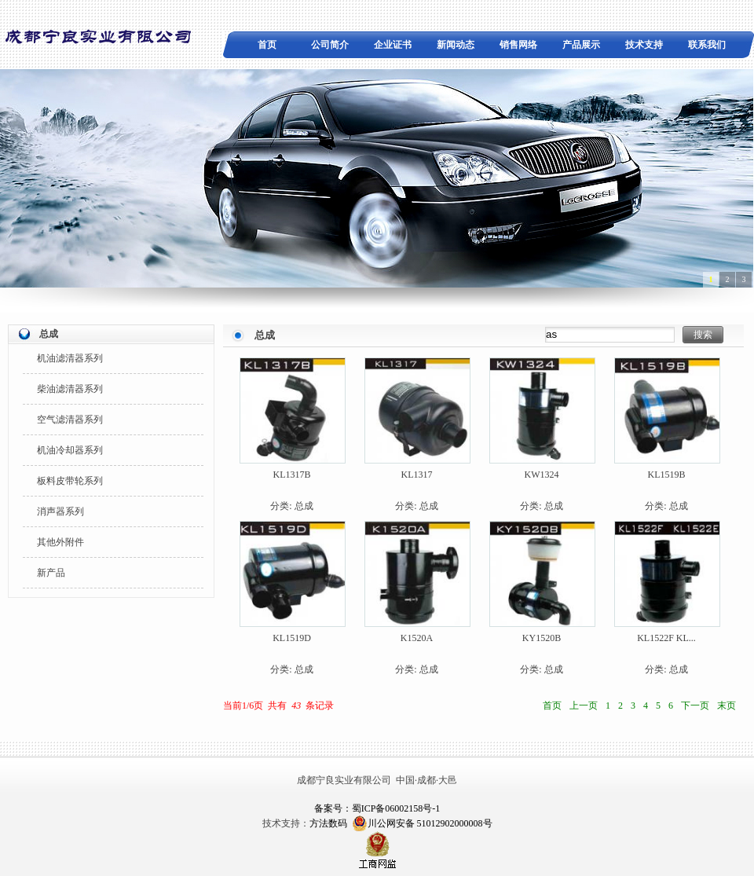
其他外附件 (60, 542)
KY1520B (541, 637)
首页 (267, 44)
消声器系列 (60, 511)
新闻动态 (455, 44)
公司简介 (330, 44)
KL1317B (292, 474)
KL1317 (417, 474)
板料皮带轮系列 (70, 480)
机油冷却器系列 (70, 450)
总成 (304, 505)
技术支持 (644, 44)
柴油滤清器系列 (70, 388)
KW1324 (542, 474)
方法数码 (328, 823)
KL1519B (667, 474)
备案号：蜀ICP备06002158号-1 (377, 808)
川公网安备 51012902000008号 (422, 823)
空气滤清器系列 (70, 419)
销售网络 (518, 44)
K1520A (417, 637)
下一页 (695, 705)
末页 (726, 705)
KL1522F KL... (666, 637)
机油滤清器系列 (70, 358)
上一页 (583, 705)
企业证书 (393, 44)
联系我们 (707, 44)
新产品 (51, 572)
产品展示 (581, 44)
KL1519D (292, 637)
